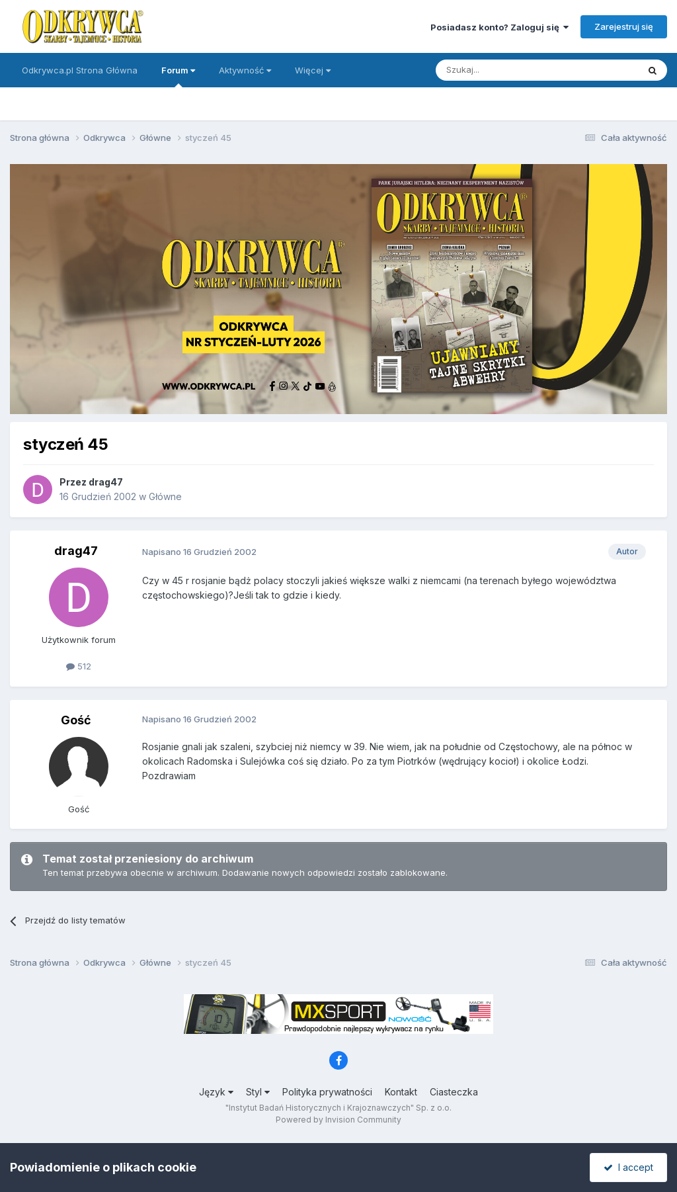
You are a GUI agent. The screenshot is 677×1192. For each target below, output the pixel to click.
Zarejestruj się (623, 26)
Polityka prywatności (327, 1091)
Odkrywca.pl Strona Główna (80, 70)
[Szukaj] (504, 70)
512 (78, 666)
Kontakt (401, 1091)
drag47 (106, 482)
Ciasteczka (454, 1091)
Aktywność (245, 70)
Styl (258, 1091)
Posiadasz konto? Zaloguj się (499, 27)
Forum (178, 76)
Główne (165, 496)
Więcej (313, 70)
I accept (628, 1167)
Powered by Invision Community (338, 1120)
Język (216, 1091)
